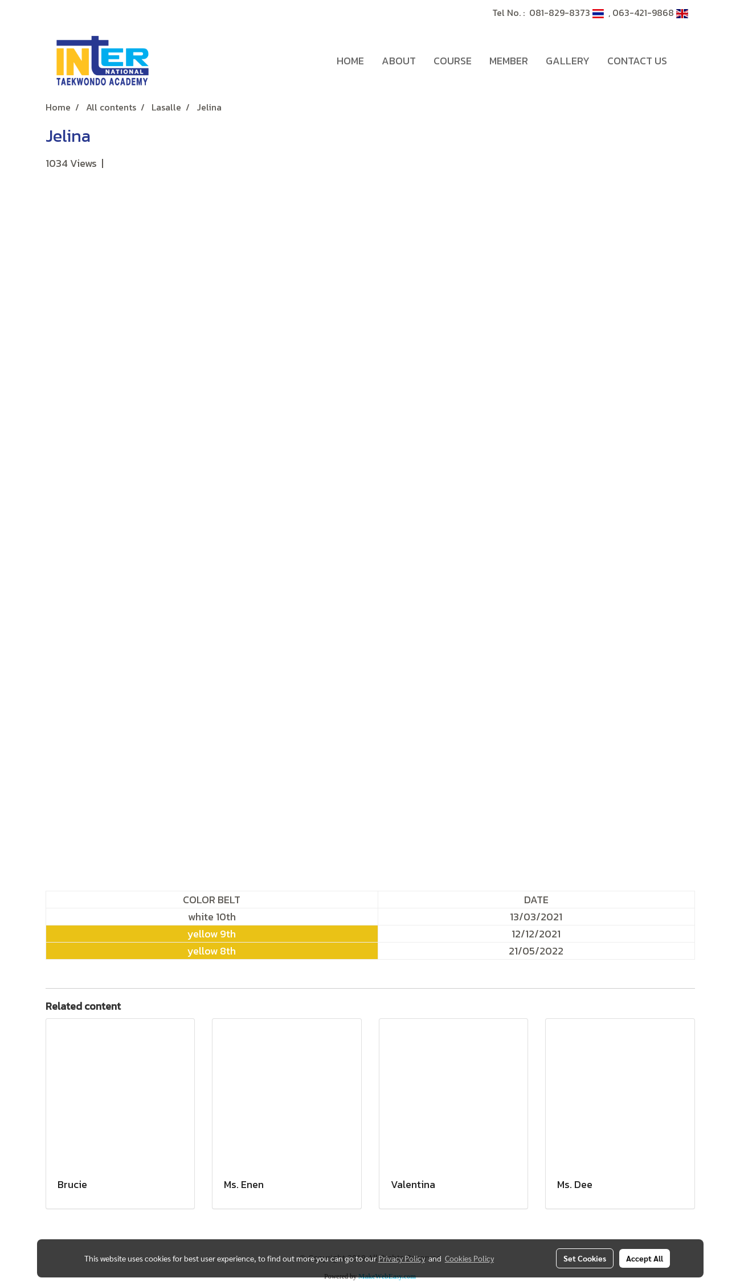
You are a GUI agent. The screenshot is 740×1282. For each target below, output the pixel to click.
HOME (350, 60)
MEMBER (508, 60)
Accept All (644, 1258)
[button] (685, 60)
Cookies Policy (469, 1258)
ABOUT (399, 60)
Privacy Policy (401, 1258)
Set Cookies (584, 1258)
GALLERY (568, 60)
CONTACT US (637, 60)
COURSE (453, 60)
